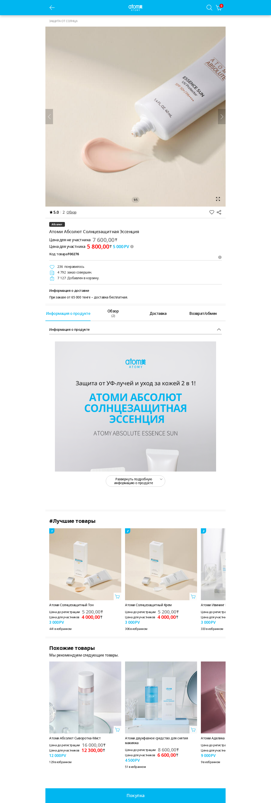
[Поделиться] (219, 212)
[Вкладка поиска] (209, 7)
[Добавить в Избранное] (212, 212)
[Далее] (222, 116)
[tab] (68, 313)
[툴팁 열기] (132, 246)
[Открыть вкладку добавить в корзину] (117, 596)
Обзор (72, 212)
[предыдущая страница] (52, 7)
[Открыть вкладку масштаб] (135, 117)
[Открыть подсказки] (220, 257)
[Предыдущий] (49, 116)
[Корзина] (219, 7)
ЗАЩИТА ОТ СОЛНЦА (63, 21)
